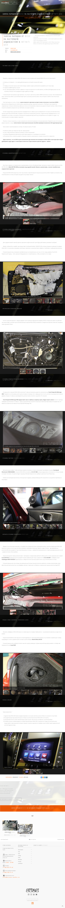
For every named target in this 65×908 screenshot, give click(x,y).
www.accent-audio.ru (16, 51)
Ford (19, 851)
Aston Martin (20, 849)
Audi (19, 853)
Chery (19, 857)
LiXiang (19, 855)
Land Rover (20, 863)
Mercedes (20, 859)
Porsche (19, 861)
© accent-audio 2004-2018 (32, 899)
